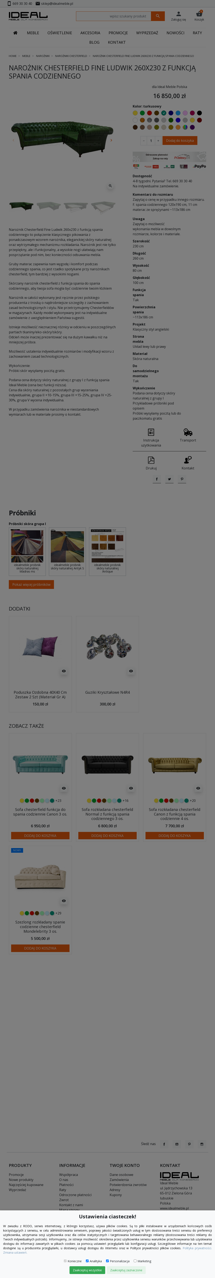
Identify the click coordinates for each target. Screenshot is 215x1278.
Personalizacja (118, 1261)
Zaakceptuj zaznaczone (126, 1270)
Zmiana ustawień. (15, 1252)
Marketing (142, 1261)
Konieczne (73, 1261)
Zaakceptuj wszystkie (87, 1270)
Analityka (94, 1261)
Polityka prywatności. (197, 1248)
